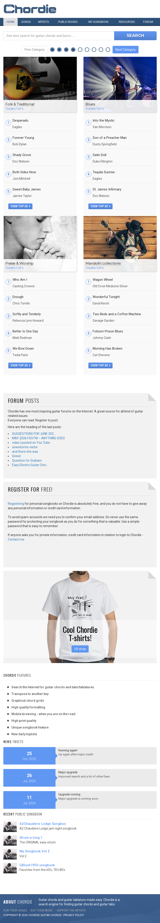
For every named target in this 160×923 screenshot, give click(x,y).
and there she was (25, 451)
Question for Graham (27, 460)
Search (135, 35)
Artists (43, 21)
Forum (148, 21)
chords (56, 915)
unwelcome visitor (25, 447)
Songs (26, 21)
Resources (127, 21)
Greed (16, 456)
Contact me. (16, 539)
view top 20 (20, 206)
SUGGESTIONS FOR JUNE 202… (34, 433)
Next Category (125, 49)
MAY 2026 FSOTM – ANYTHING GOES (38, 438)
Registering (16, 503)
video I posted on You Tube (31, 442)
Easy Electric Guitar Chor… (30, 465)
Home (10, 21)
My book (98, 21)
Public (68, 21)
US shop (80, 649)
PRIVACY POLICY (73, 915)
